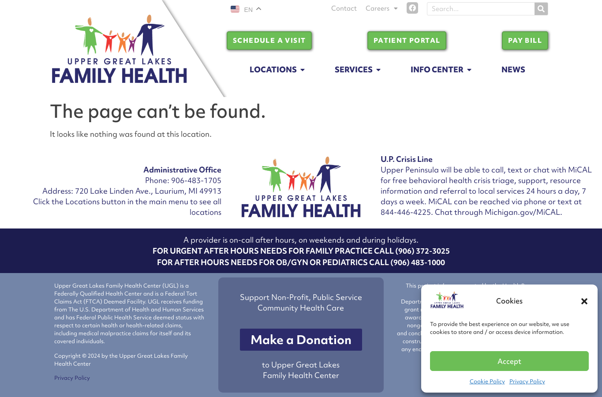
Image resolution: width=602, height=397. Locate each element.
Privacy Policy (527, 381)
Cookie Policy (487, 381)
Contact (344, 8)
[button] (584, 301)
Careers (382, 8)
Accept (509, 361)
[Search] (541, 9)
